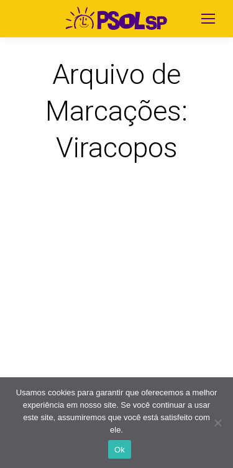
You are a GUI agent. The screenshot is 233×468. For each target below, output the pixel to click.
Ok (119, 449)
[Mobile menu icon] (208, 18)
